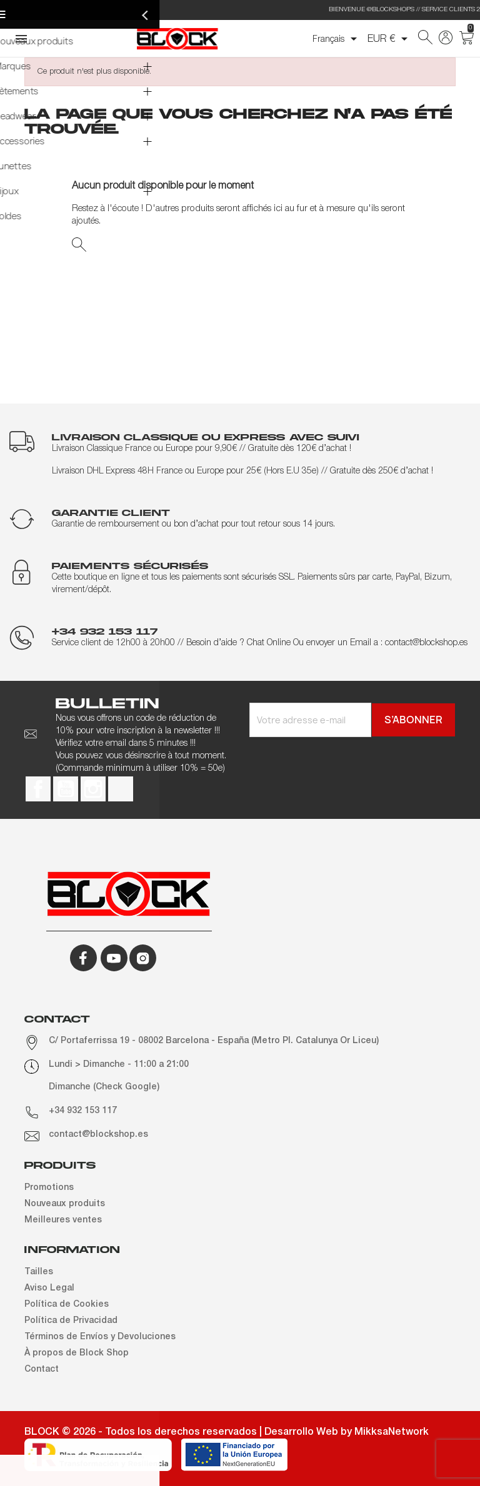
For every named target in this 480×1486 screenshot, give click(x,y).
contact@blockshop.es (98, 1135)
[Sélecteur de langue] (336, 38)
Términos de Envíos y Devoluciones (100, 1337)
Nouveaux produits (64, 1204)
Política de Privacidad (71, 1321)
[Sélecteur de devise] (390, 38)
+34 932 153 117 (83, 1111)
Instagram (93, 788)
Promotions (49, 1188)
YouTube (65, 788)
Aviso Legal (49, 1288)
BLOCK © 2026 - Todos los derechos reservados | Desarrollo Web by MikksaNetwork (226, 1432)
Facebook (38, 788)
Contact (41, 1369)
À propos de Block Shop (76, 1353)
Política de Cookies (66, 1304)
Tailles (38, 1272)
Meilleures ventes (63, 1220)
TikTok (120, 788)
